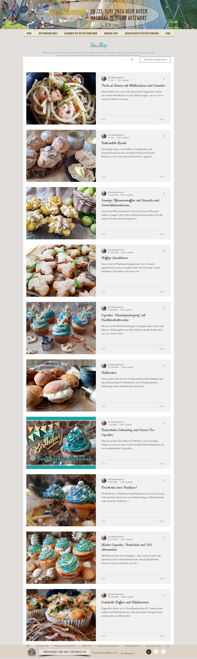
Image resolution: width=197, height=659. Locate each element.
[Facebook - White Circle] (156, 651)
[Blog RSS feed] (148, 652)
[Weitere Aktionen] (165, 78)
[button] (132, 59)
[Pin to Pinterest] (28, 27)
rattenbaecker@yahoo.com (105, 652)
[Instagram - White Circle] (163, 651)
